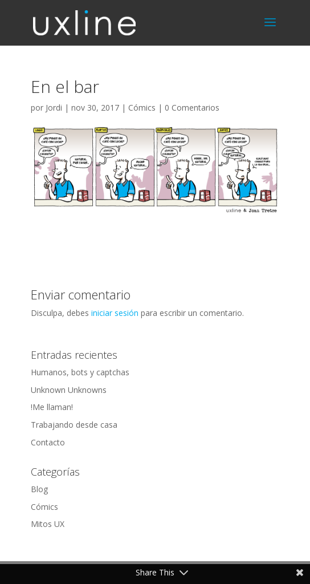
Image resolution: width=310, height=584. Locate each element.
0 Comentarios (192, 107)
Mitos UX (47, 523)
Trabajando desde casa (74, 424)
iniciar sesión (114, 312)
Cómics (142, 107)
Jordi (54, 107)
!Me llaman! (52, 407)
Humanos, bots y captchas (80, 372)
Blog (39, 489)
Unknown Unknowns (69, 389)
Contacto (48, 442)
